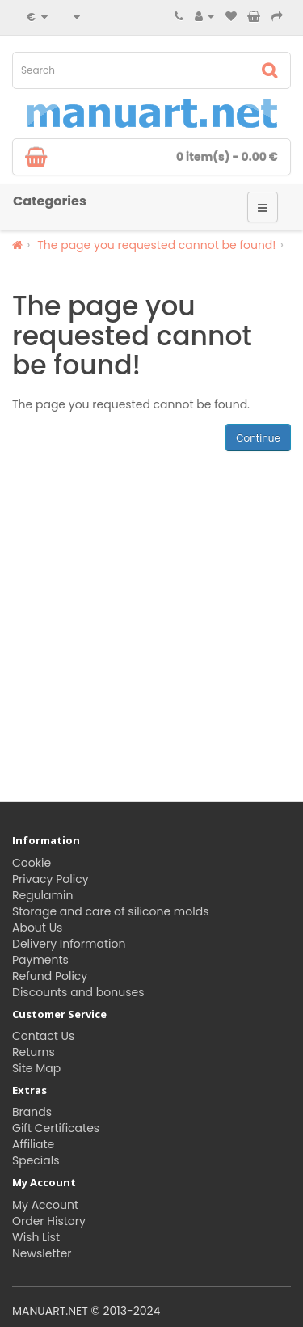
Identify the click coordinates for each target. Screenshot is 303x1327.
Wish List (36, 1237)
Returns (33, 1052)
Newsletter (42, 1253)
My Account (45, 1205)
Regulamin (42, 895)
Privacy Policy (50, 879)
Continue (258, 438)
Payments (40, 960)
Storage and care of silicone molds (110, 911)
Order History (49, 1221)
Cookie (31, 863)
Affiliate (33, 1144)
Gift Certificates (55, 1128)
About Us (37, 927)
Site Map (36, 1068)
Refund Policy (49, 976)
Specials (36, 1160)
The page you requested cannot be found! (156, 245)
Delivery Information (68, 944)
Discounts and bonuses (78, 992)
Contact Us (43, 1036)
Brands (32, 1112)
